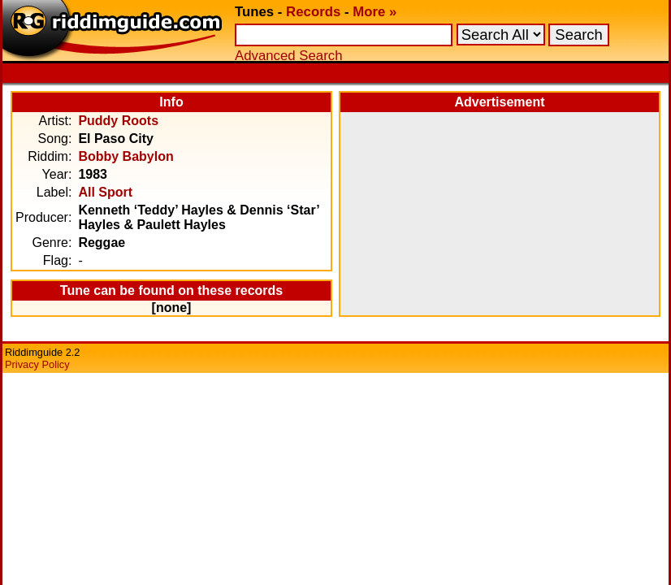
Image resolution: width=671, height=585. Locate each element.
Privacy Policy (37, 364)
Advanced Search (288, 55)
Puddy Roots (118, 121)
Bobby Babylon (125, 156)
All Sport (105, 192)
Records (313, 12)
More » (374, 12)
